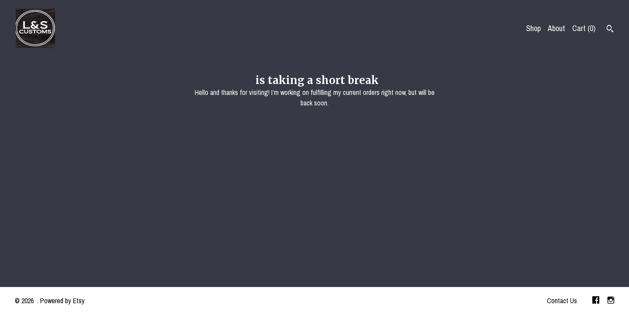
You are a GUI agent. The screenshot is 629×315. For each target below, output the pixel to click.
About (556, 28)
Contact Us (562, 300)
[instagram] (611, 301)
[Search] (610, 30)
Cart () (583, 28)
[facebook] (595, 301)
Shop (533, 28)
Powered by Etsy (62, 300)
